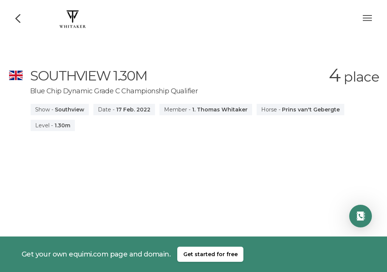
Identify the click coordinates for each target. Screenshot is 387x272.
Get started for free (210, 254)
